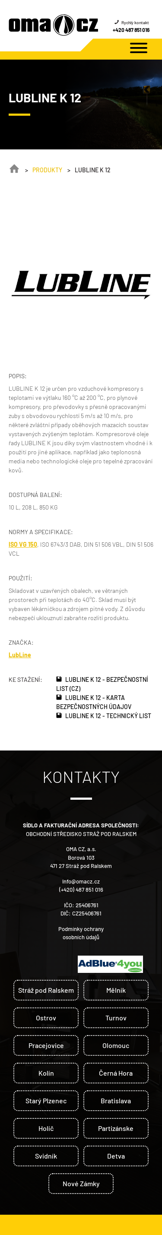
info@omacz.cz (81, 881)
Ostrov (46, 1017)
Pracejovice (46, 1045)
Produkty (47, 170)
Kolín (46, 1073)
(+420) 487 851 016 (81, 889)
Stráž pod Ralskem (46, 990)
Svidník (46, 1156)
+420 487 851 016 (131, 30)
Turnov (116, 1017)
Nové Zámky (81, 1183)
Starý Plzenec (46, 1100)
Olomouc (115, 1045)
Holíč (46, 1128)
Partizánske (115, 1128)
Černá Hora (116, 1073)
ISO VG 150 (23, 544)
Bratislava (116, 1100)
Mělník (116, 990)
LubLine (20, 655)
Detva (116, 1156)
